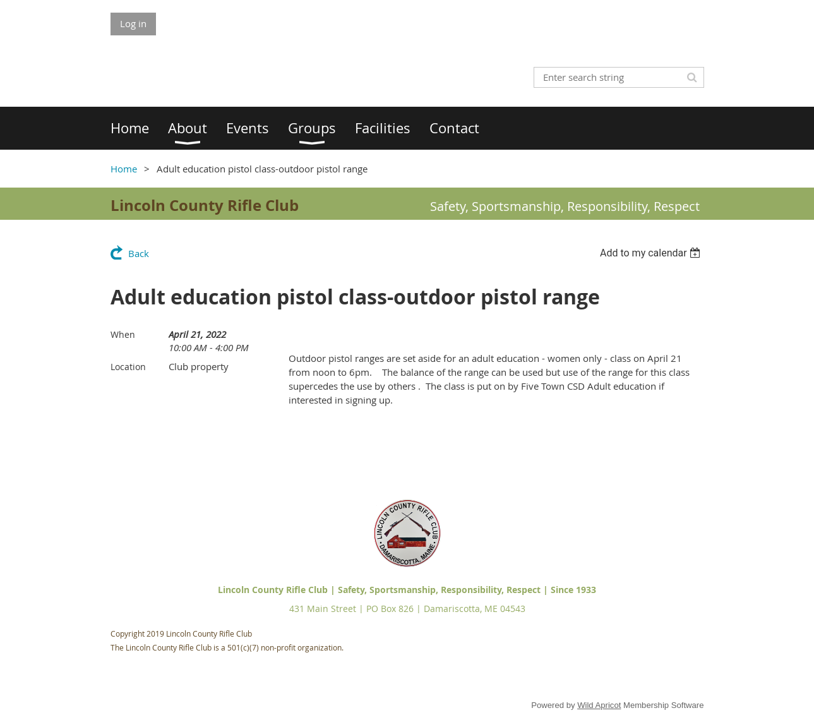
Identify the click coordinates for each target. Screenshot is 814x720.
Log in (133, 23)
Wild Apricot (599, 705)
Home (124, 168)
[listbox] (652, 253)
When (123, 334)
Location (128, 367)
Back (138, 253)
